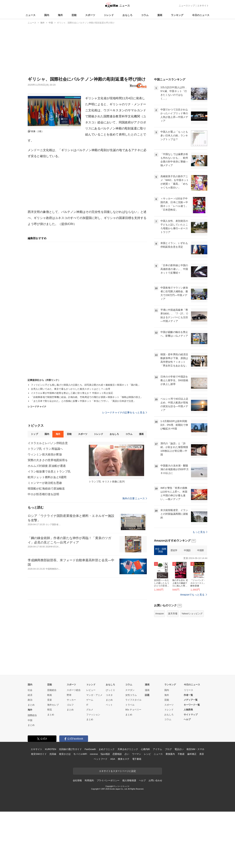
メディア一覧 (191, 700)
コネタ (109, 695)
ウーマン (136, 754)
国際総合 (32, 715)
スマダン (130, 690)
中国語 (187, 550)
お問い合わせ (155, 780)
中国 (30, 720)
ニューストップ (187, 5)
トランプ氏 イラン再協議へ (45, 448)
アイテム (157, 749)
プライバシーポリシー (108, 780)
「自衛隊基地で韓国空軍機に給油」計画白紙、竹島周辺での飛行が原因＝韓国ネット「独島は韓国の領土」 (87, 397)
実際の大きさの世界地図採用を (48, 460)
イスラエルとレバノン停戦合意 (48, 443)
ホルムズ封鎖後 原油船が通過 (47, 465)
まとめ (31, 704)
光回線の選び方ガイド (70, 749)
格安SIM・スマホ (195, 749)
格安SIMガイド (39, 754)
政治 (30, 700)
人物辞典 (188, 709)
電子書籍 (136, 759)
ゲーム (89, 700)
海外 (60, 15)
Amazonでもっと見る (192, 594)
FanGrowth (90, 749)
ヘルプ (187, 719)
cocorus (94, 754)
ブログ (168, 749)
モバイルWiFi (80, 754)
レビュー (90, 690)
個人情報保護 (129, 780)
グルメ (89, 709)
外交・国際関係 (160, 550)
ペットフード (100, 759)
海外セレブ (53, 704)
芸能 (74, 15)
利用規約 (89, 780)
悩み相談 (105, 754)
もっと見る (200, 532)
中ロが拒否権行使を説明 (43, 494)
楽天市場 (172, 613)
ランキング (177, 15)
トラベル (130, 704)
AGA (112, 759)
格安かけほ (64, 754)
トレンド (109, 15)
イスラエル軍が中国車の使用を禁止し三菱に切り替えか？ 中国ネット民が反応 (72, 393)
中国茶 (200, 550)
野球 (69, 695)
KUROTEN (50, 749)
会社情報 (77, 780)
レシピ (147, 754)
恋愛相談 (117, 754)
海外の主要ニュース (134, 498)
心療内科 (145, 749)
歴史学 (174, 550)
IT (87, 704)
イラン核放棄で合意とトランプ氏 (49, 471)
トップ (34, 434)
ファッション (93, 714)
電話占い (179, 749)
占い (127, 754)
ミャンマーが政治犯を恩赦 (45, 482)
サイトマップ (191, 714)
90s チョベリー (133, 709)
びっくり (110, 690)
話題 (147, 695)
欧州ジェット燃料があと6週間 (47, 477)
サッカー (71, 700)
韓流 (49, 709)
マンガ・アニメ (94, 695)
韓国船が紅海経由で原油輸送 (46, 488)
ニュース (30, 15)
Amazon (159, 613)
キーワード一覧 (192, 704)
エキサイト (203, 5)
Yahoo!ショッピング (192, 613)
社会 (30, 690)
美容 (201, 754)
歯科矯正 (191, 754)
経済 (30, 695)
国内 (46, 15)
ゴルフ (70, 704)
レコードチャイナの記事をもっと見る (124, 412)
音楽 (49, 700)
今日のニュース (200, 15)
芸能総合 (51, 690)
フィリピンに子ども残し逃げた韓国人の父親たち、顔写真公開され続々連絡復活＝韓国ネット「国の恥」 (85, 385)
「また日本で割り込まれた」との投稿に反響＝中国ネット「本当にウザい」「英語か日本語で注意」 (83, 401)
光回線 (52, 754)
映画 (49, 695)
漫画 (159, 15)
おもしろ (127, 15)
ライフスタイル (133, 700)
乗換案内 (170, 754)
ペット (109, 704)
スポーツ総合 (74, 690)
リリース (188, 690)
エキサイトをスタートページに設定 (117, 771)
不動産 (181, 754)
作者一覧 (188, 695)
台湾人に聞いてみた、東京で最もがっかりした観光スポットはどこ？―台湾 (70, 389)
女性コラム (131, 695)
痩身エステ (123, 759)
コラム (145, 15)
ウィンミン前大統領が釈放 (45, 454)
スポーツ (90, 15)
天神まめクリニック (128, 749)
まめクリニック (107, 749)
